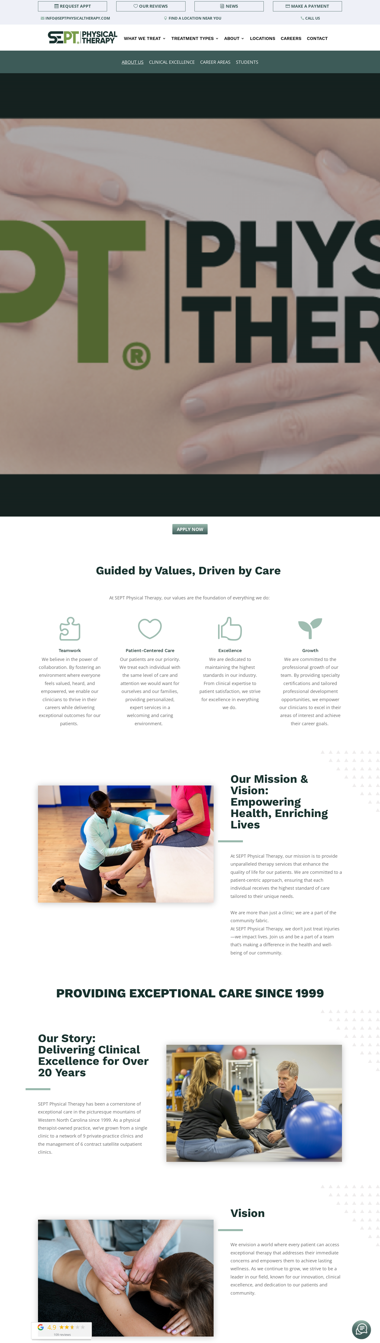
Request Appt (75, 6)
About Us (133, 62)
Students (247, 62)
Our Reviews (153, 6)
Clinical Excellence (172, 62)
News (232, 6)
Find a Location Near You (195, 18)
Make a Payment (310, 6)
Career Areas (215, 62)
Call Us (312, 18)
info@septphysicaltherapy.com (77, 18)
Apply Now (190, 529)
